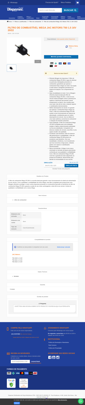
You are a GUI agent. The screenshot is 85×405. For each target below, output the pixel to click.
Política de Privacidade (55, 348)
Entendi (17, 403)
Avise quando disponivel (61, 56)
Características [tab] (42, 208)
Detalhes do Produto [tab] (42, 176)
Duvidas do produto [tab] (42, 296)
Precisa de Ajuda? (52, 2)
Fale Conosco (52, 345)
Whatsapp (12, 2)
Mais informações (62, 400)
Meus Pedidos (66, 2)
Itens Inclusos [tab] (43, 195)
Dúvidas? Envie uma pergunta (61, 168)
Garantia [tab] (42, 284)
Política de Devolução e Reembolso (59, 342)
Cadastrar (35, 361)
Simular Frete (71, 165)
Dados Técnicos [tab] (42, 272)
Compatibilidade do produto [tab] (42, 239)
